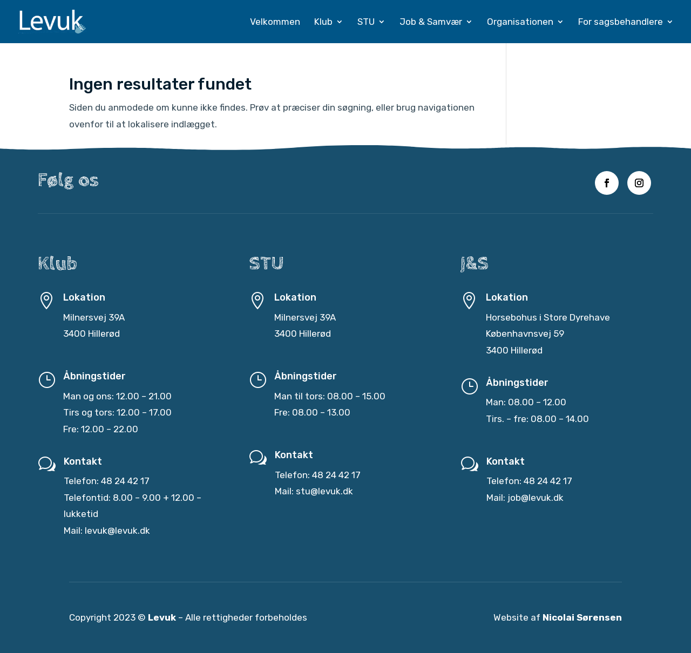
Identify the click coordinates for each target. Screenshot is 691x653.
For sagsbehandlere (620, 22)
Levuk (162, 618)
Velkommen (275, 22)
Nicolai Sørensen (582, 618)
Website (511, 618)
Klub (323, 22)
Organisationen (520, 22)
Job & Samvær (430, 22)
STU (366, 22)
